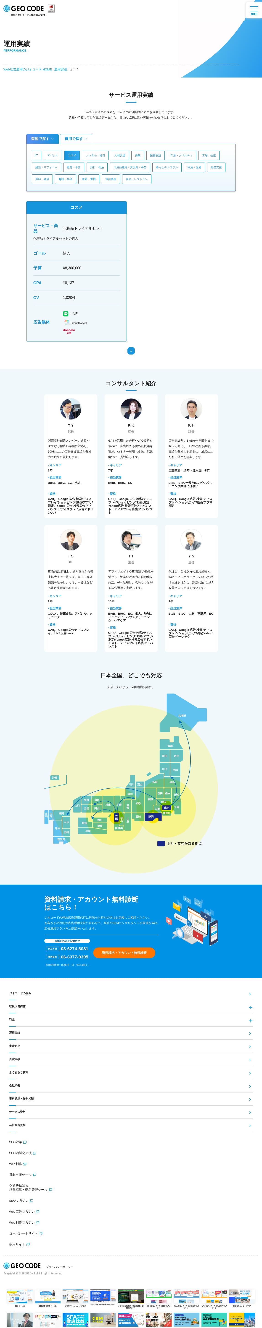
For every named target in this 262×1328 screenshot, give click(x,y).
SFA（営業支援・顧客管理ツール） (103, 1295)
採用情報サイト (20, 1319)
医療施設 (155, 155)
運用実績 (57, 69)
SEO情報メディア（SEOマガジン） (159, 1297)
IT (36, 155)
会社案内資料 (16, 1123)
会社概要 (14, 1084)
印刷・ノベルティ (182, 155)
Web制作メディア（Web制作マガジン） (214, 1297)
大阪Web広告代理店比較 (214, 1319)
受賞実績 (14, 1058)
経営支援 (216, 167)
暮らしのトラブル (167, 167)
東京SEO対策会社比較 (131, 1319)
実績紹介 (14, 1045)
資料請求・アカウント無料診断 (124, 953)
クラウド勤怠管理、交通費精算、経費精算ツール (131, 1297)
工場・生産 (209, 155)
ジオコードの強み (19, 993)
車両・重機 (89, 179)
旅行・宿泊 (97, 167)
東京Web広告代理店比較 (186, 1319)
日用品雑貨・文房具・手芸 (130, 167)
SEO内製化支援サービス (48, 1296)
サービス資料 (16, 1110)
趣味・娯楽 (65, 179)
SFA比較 (75, 1319)
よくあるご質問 (18, 1071)
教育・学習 (74, 167)
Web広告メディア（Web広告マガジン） (186, 1297)
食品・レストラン (137, 179)
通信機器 (110, 179)
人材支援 (119, 155)
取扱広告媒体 (16, 1006)
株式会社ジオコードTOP (242, 1296)
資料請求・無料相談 (20, 1097)
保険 (137, 155)
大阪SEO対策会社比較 (159, 1319)
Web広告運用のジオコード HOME (26, 69)
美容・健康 (42, 179)
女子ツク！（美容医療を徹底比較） (48, 1319)
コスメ (72, 155)
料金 (11, 1019)
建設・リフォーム (46, 167)
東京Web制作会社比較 (242, 1319)
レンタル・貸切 (95, 155)
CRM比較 (103, 1319)
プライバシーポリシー (59, 1264)
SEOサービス (20, 1296)
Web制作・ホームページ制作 (75, 1296)
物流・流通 (194, 167)
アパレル (52, 155)
